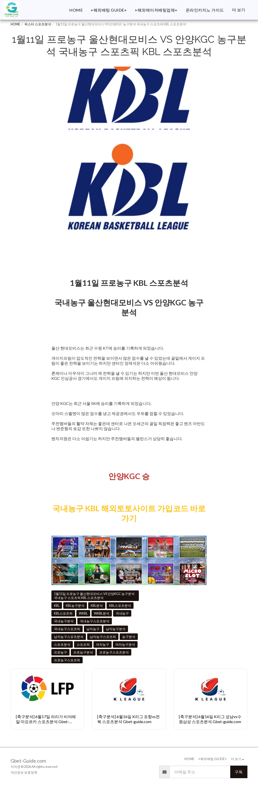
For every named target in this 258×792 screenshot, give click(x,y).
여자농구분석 (125, 644)
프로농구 (60, 652)
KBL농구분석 (75, 605)
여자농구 (102, 644)
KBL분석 (97, 605)
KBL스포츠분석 (120, 605)
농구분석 (128, 637)
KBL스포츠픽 (63, 613)
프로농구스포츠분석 (114, 652)
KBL (56, 605)
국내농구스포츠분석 (94, 621)
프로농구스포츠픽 (67, 660)
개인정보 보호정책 (24, 772)
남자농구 (93, 629)
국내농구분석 (64, 621)
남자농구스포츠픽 (103, 637)
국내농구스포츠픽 (67, 629)
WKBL (83, 613)
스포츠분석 (62, 644)
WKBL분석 (101, 613)
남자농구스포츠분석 (68, 637)
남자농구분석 (115, 629)
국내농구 (122, 613)
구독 (239, 771)
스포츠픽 (83, 644)
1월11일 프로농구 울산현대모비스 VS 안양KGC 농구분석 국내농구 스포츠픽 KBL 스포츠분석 (94, 596)
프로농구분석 (83, 652)
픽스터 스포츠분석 (37, 24)
